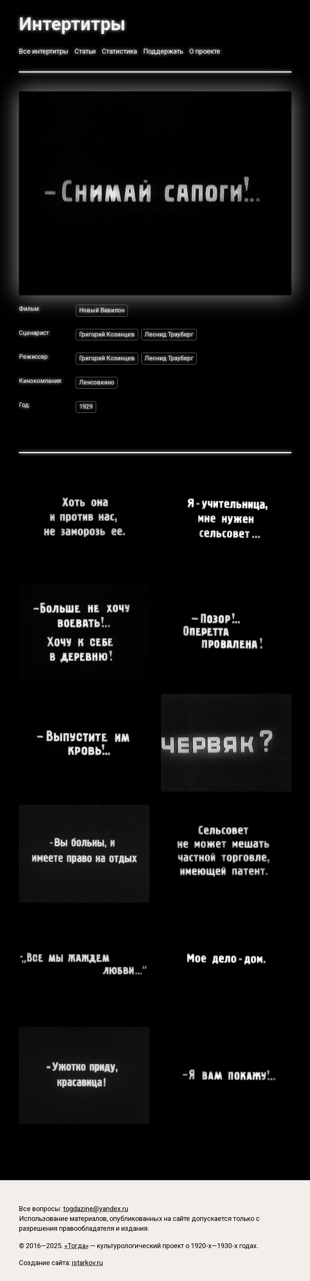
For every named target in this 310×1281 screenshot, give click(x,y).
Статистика (119, 51)
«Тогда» (76, 1246)
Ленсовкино (96, 382)
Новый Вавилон (102, 310)
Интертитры (72, 24)
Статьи (85, 51)
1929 (86, 406)
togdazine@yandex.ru (95, 1209)
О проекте (204, 51)
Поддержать (163, 51)
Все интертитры (44, 51)
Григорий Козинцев (107, 334)
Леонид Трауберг (169, 334)
